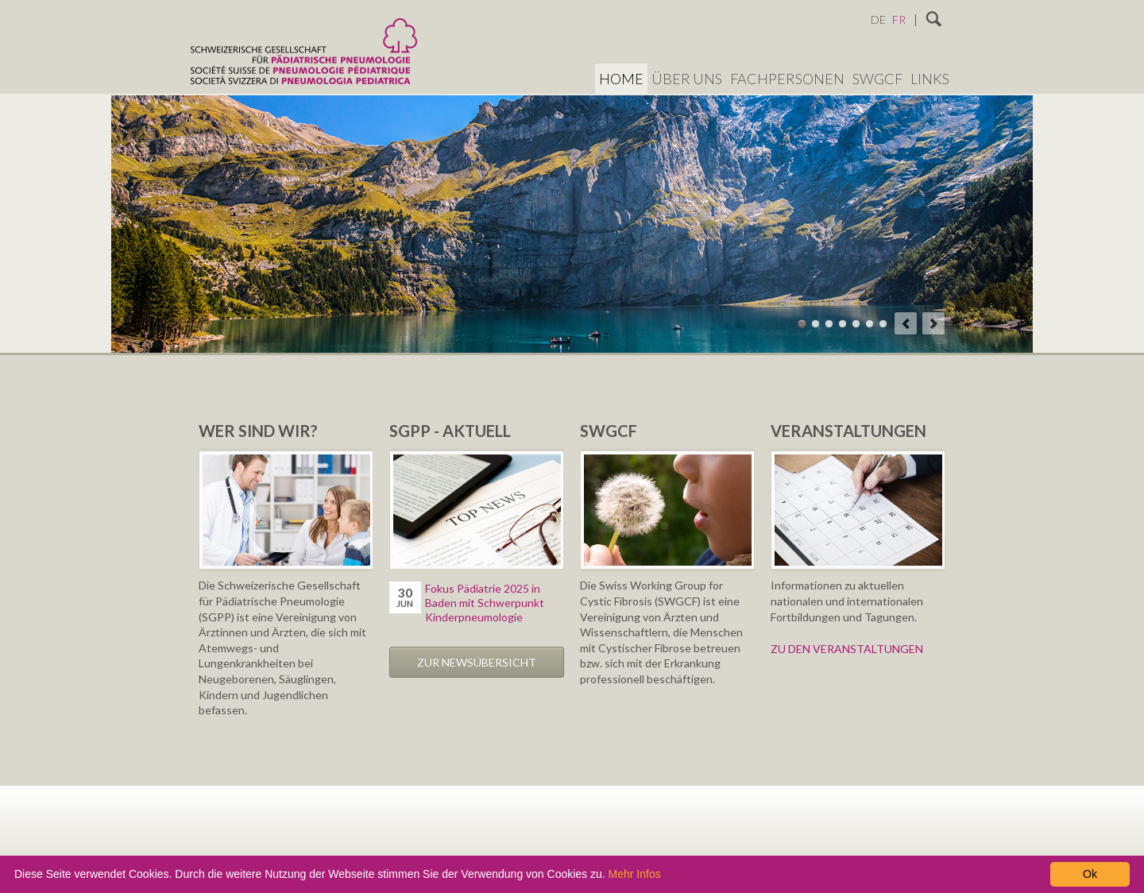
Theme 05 (856, 323)
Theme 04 (842, 323)
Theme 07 (883, 323)
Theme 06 (869, 323)
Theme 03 (829, 323)
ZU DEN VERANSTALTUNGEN (847, 648)
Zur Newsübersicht (476, 662)
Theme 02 (815, 323)
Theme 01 (802, 323)
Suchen (934, 20)
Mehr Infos (635, 874)
